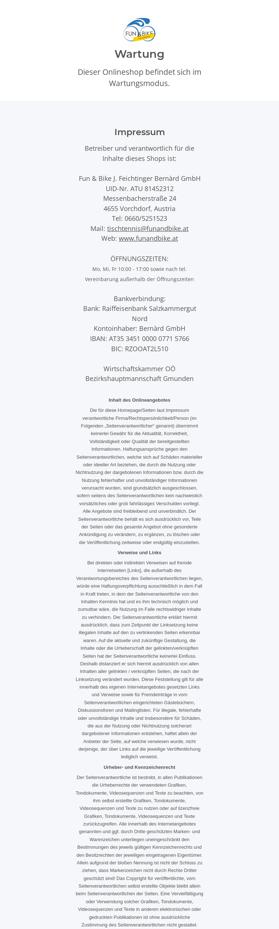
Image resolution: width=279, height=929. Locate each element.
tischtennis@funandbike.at (148, 228)
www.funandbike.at (148, 238)
